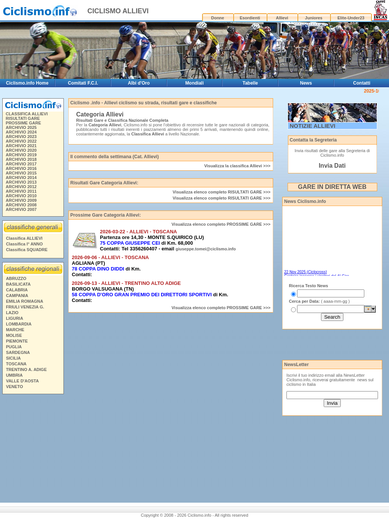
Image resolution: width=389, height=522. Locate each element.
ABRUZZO (16, 278)
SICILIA (13, 358)
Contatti (361, 83)
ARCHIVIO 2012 (21, 186)
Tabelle (250, 83)
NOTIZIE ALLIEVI (312, 126)
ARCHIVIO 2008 (21, 205)
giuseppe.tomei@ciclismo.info (206, 249)
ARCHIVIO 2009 (21, 200)
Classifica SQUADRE (26, 249)
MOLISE (14, 335)
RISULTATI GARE (23, 118)
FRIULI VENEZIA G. (25, 307)
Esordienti (250, 18)
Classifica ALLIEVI (24, 238)
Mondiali (194, 83)
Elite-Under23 (350, 18)
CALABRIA (17, 290)
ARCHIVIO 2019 (21, 155)
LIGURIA (14, 318)
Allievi (282, 18)
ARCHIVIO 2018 (21, 159)
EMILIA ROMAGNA (24, 301)
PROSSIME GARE (23, 123)
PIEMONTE (17, 341)
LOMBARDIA (19, 324)
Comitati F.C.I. (83, 83)
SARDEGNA (18, 352)
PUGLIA (14, 346)
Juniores (314, 18)
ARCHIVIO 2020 (21, 150)
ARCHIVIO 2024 (21, 132)
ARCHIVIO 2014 (21, 177)
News (306, 83)
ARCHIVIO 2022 (21, 141)
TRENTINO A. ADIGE (26, 369)
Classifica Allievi (147, 134)
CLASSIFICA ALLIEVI (26, 114)
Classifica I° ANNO (24, 244)
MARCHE (15, 329)
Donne (217, 18)
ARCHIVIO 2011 (21, 191)
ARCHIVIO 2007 (21, 209)
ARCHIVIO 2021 (21, 145)
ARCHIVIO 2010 (21, 195)
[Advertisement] (326, 344)
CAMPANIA (17, 295)
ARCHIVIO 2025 (21, 127)
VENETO (14, 386)
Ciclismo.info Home (27, 83)
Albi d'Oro (139, 83)
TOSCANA (16, 364)
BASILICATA (18, 284)
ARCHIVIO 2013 (21, 182)
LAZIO (12, 312)
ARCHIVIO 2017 (21, 164)
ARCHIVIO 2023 (21, 136)
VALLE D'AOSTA (22, 381)
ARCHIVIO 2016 (21, 168)
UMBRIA (14, 375)
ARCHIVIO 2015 (21, 173)
